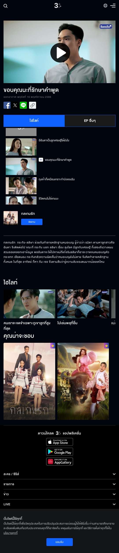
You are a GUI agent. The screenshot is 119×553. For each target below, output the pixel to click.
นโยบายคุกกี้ (11, 533)
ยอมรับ (59, 542)
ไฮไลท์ (34, 121)
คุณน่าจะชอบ (19, 336)
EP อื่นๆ (90, 121)
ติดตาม (31, 222)
